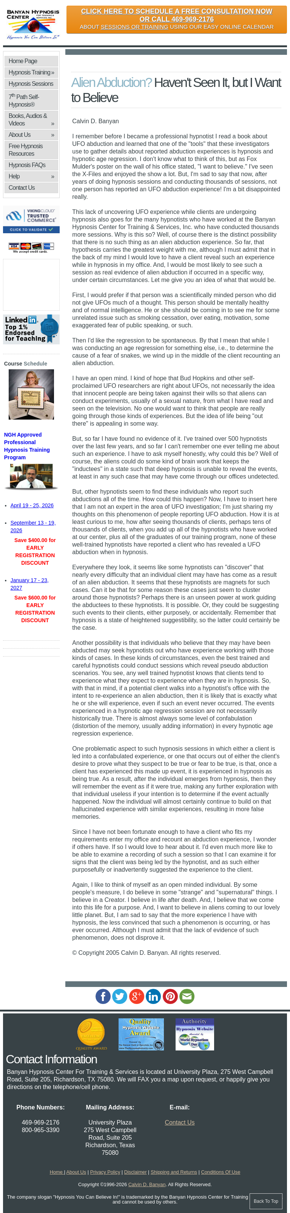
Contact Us (22, 187)
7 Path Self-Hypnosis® (24, 100)
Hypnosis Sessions (31, 84)
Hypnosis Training (31, 72)
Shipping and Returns (174, 1172)
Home (57, 1172)
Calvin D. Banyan (147, 1184)
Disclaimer (135, 1172)
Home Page (23, 61)
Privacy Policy (105, 1172)
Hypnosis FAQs (27, 165)
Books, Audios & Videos (31, 120)
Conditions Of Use (220, 1172)
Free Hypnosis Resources (26, 150)
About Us (31, 135)
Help (31, 176)
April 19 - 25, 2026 (32, 505)
